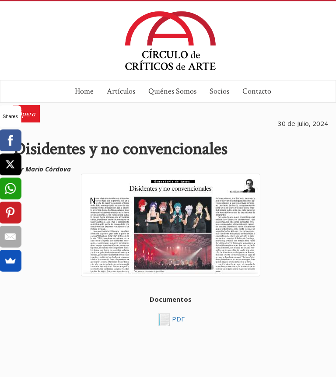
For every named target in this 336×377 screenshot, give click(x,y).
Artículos (121, 91)
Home (84, 91)
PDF (177, 319)
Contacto (256, 91)
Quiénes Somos (172, 91)
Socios (219, 91)
